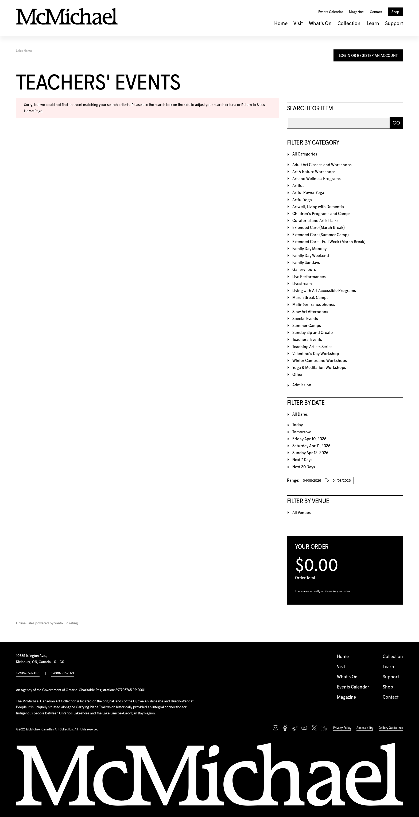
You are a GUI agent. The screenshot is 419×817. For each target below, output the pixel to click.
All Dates (300, 415)
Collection (348, 23)
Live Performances (309, 277)
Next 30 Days (303, 467)
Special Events (305, 319)
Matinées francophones (313, 305)
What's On (320, 23)
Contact (376, 12)
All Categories (304, 154)
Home (281, 23)
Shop (395, 12)
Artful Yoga (302, 200)
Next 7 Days (302, 460)
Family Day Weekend (310, 256)
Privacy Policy (342, 727)
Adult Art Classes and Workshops (322, 165)
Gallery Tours (304, 270)
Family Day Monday (309, 249)
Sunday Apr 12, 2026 (310, 453)
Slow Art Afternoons (310, 312)
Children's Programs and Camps (321, 214)
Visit (298, 23)
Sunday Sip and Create (312, 333)
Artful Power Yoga (308, 193)
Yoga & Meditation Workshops (319, 368)
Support (394, 23)
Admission (301, 385)
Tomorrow (301, 432)
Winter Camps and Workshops (319, 361)
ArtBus (298, 186)
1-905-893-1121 (28, 673)
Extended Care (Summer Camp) (320, 235)
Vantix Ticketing (66, 623)
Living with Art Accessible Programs (324, 291)
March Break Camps (310, 298)
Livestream (302, 284)
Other (297, 375)
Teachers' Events (307, 340)
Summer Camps (306, 326)
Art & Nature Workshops (314, 172)
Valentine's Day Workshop (315, 354)
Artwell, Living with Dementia (318, 207)
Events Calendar (330, 12)
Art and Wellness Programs (316, 179)
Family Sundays (306, 263)
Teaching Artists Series (312, 347)
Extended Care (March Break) (318, 228)
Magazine (356, 12)
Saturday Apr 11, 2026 (311, 446)
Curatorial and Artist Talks (315, 221)
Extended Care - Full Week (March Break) (329, 242)
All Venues (301, 513)
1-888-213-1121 (62, 673)
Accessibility (364, 727)
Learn (373, 23)
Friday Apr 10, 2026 (309, 439)
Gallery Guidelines (391, 727)
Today (297, 425)
